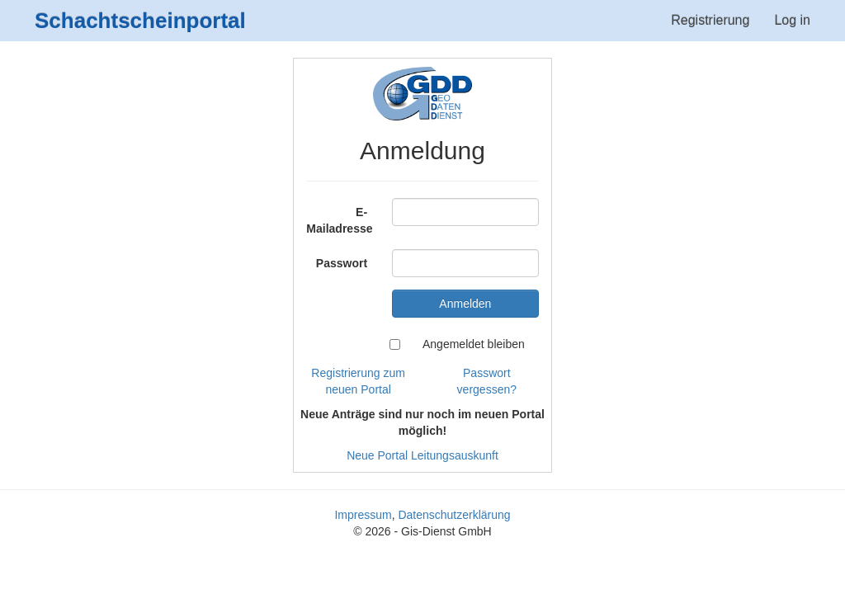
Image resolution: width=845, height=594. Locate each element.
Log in (792, 20)
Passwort (341, 263)
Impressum (362, 514)
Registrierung (710, 20)
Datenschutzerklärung (454, 514)
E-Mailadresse (339, 220)
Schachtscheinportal (140, 20)
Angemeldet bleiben (473, 344)
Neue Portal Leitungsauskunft (422, 455)
